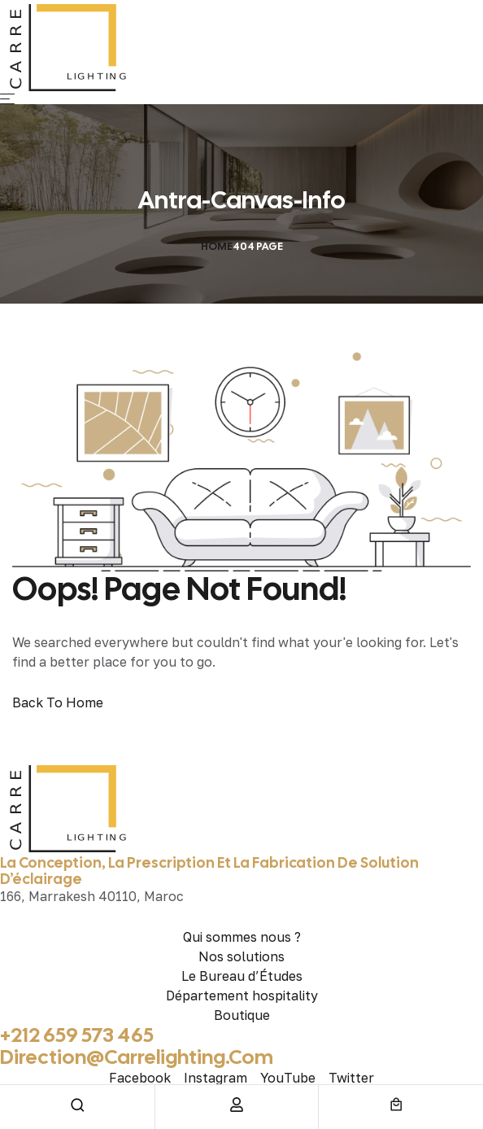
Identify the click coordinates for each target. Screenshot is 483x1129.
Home (217, 246)
